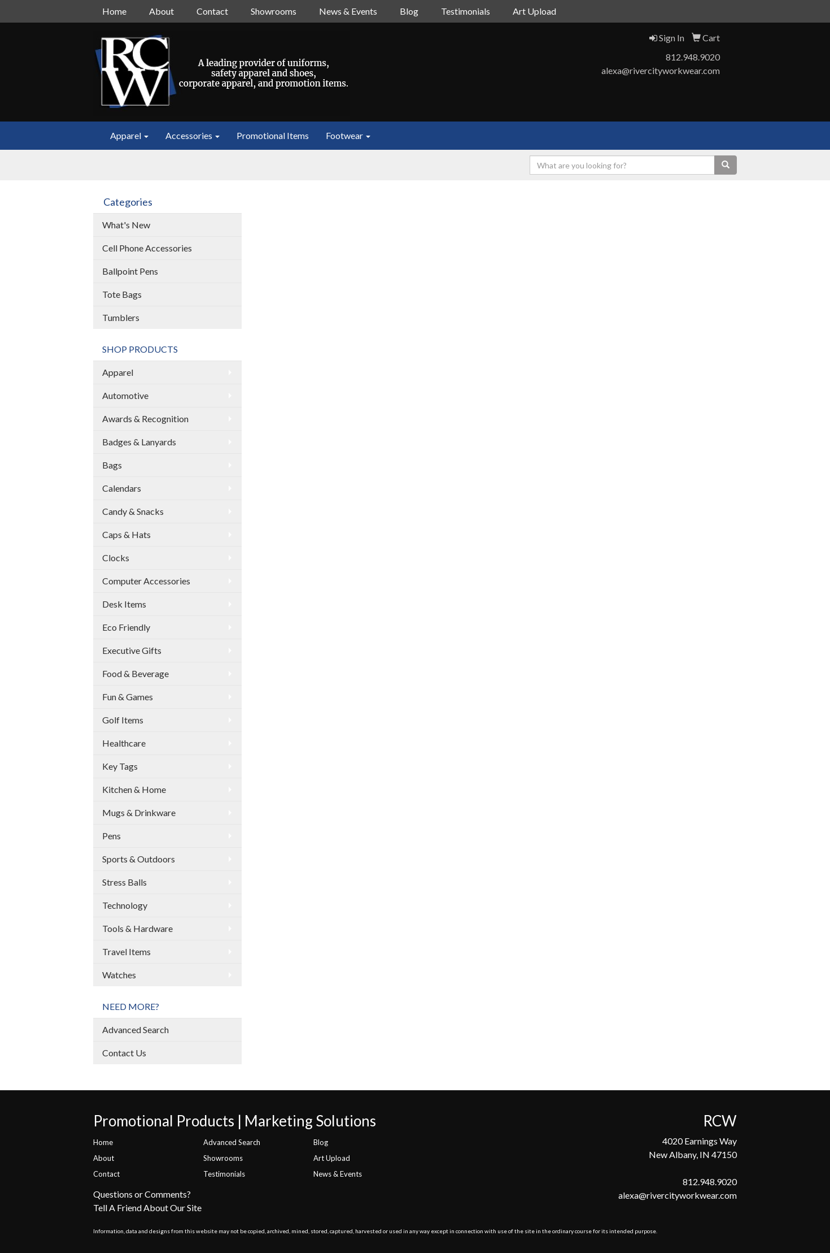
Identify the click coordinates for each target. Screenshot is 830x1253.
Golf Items (122, 719)
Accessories (192, 135)
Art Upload (534, 11)
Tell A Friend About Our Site (147, 1207)
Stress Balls (124, 882)
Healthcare (124, 743)
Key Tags (120, 766)
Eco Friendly (126, 627)
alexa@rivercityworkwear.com (660, 70)
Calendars (121, 488)
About (161, 11)
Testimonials (465, 11)
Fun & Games (127, 696)
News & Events (348, 11)
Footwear (348, 135)
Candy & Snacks (133, 511)
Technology (124, 905)
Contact (212, 11)
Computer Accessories (146, 580)
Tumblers (120, 317)
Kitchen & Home (134, 789)
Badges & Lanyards (139, 441)
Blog (409, 11)
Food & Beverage (135, 673)
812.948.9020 (693, 56)
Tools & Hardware (137, 928)
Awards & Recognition (145, 418)
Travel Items (126, 951)
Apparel (129, 135)
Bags (112, 464)
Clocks (115, 557)
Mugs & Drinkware (139, 812)
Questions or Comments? (142, 1194)
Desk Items (124, 604)
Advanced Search (135, 1029)
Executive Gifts (131, 650)
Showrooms (273, 11)
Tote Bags (122, 294)
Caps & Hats (126, 534)
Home (114, 11)
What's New (126, 224)
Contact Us (124, 1052)
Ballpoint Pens (130, 271)
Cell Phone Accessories (147, 247)
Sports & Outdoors (138, 858)
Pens (111, 835)
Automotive (125, 395)
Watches (119, 974)
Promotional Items (273, 135)
